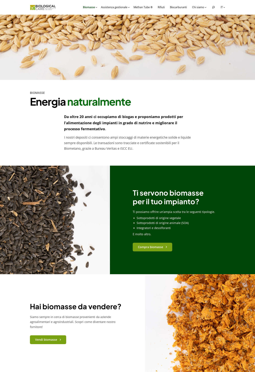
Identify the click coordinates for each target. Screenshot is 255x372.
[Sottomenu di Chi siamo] (205, 7)
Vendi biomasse (46, 340)
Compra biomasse (150, 247)
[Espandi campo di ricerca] (213, 7)
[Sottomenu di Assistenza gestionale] (129, 7)
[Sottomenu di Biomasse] (96, 7)
